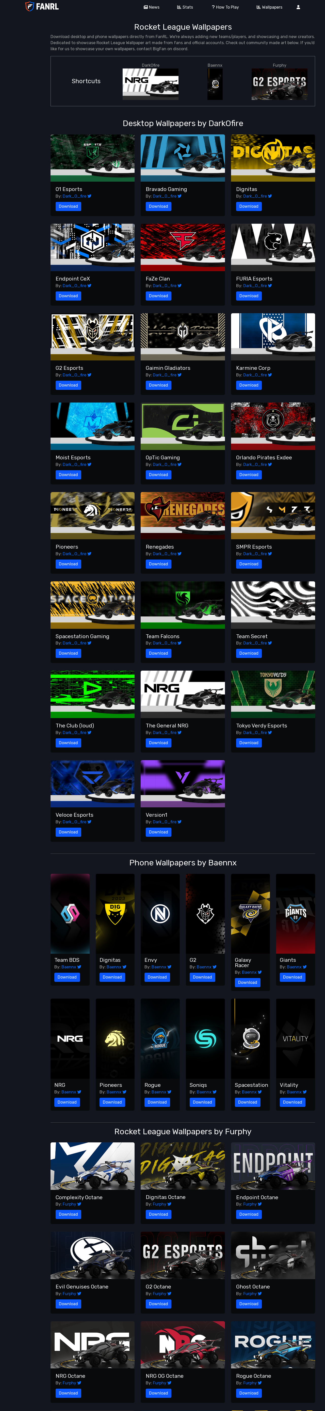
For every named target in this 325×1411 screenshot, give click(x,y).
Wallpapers (267, 7)
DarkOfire (150, 81)
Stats (183, 7)
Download (68, 206)
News (149, 7)
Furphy (279, 81)
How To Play (223, 7)
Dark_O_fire (77, 196)
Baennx (215, 81)
